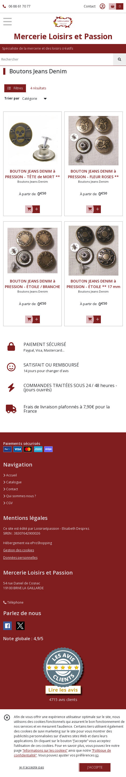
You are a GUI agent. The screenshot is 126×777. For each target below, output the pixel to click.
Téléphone (13, 602)
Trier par (12, 98)
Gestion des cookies (18, 550)
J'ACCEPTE (94, 767)
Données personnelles (20, 557)
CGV (8, 503)
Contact (90, 6)
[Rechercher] (119, 59)
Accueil (10, 475)
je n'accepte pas (31, 767)
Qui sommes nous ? (19, 496)
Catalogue (12, 482)
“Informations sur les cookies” (44, 750)
